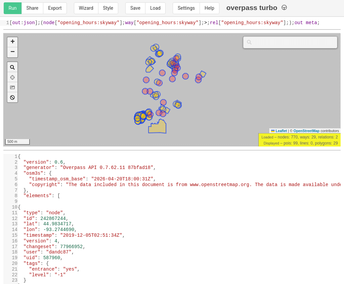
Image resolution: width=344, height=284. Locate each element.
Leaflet (279, 131)
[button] (12, 42)
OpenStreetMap (307, 131)
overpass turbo (256, 7)
